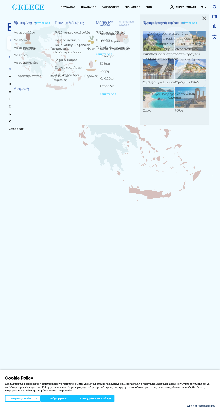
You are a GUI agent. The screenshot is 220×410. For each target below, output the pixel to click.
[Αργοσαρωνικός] (21, 76)
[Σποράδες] (16, 128)
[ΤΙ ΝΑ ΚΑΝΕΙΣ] (88, 7)
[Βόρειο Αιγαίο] (19, 84)
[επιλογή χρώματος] (214, 26)
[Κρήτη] (13, 113)
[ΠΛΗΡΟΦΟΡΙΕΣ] (110, 7)
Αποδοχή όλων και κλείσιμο (101, 397)
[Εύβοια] (14, 106)
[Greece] (28, 6)
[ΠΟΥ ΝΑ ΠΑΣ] (68, 7)
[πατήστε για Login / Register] (182, 7)
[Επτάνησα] (16, 99)
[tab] (61, 57)
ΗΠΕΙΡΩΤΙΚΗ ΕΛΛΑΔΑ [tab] (50, 69)
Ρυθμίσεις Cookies (21, 397)
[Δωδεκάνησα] (18, 91)
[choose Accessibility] (214, 37)
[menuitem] (68, 7)
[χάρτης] (214, 16)
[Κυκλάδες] (16, 121)
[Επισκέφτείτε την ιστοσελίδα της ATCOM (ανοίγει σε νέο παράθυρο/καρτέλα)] (201, 405)
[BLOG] (148, 7)
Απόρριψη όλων (60, 397)
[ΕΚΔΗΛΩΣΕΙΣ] (132, 7)
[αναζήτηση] (214, 7)
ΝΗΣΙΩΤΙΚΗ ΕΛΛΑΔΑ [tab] (21, 69)
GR (202, 7)
